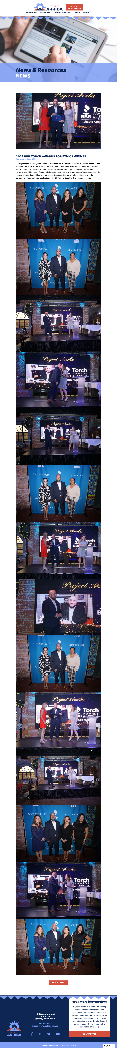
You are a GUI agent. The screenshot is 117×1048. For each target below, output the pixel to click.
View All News (58, 983)
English (107, 1046)
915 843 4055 (45, 1023)
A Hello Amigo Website (68, 1045)
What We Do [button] (31, 12)
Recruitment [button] (46, 12)
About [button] (77, 12)
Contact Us (89, 1033)
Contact (87, 12)
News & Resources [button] (63, 12)
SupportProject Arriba (74, 7)
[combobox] (109, 1046)
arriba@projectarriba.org (45, 1026)
